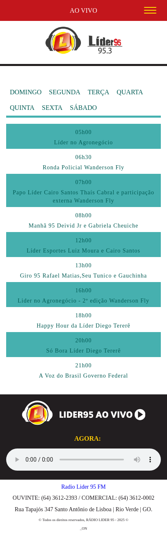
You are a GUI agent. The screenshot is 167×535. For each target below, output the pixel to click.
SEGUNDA (64, 92)
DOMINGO (25, 92)
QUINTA (22, 107)
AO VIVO (83, 10)
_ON (83, 528)
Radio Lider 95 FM (83, 487)
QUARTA (130, 92)
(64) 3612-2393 (59, 498)
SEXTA (52, 107)
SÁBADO (83, 107)
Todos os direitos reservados (63, 520)
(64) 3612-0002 (137, 498)
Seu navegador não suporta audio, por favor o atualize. (83, 459)
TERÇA (98, 92)
